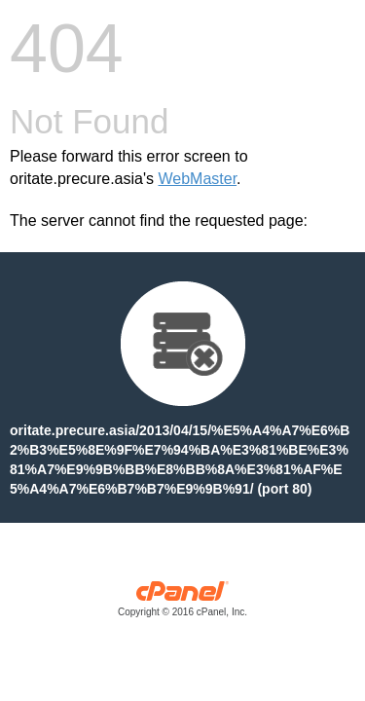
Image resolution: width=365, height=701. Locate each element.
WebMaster (197, 178)
